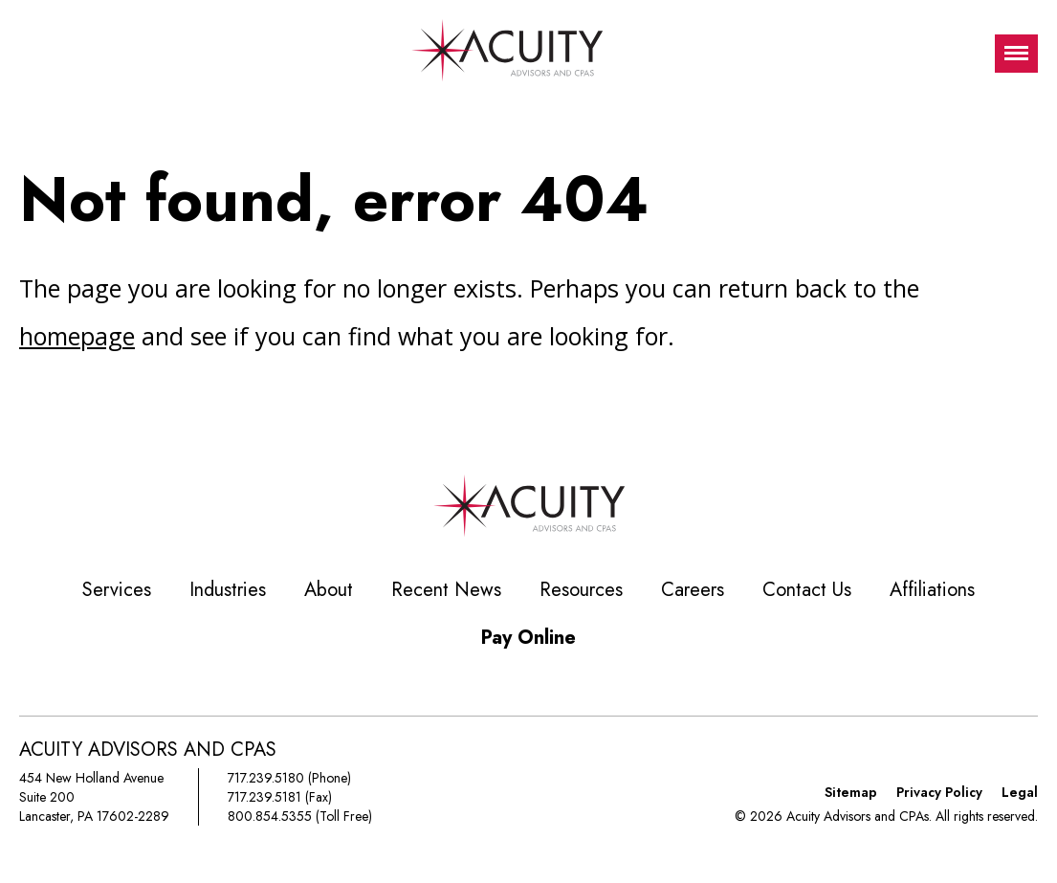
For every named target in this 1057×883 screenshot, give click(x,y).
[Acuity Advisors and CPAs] (507, 53)
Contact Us (806, 590)
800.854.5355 (270, 816)
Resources (581, 590)
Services (116, 590)
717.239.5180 (266, 777)
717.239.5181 (264, 796)
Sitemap (851, 792)
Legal (1020, 792)
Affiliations (932, 590)
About (328, 590)
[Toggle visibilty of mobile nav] (1016, 53)
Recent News (446, 590)
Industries (227, 590)
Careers (692, 590)
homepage (77, 336)
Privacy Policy (939, 792)
